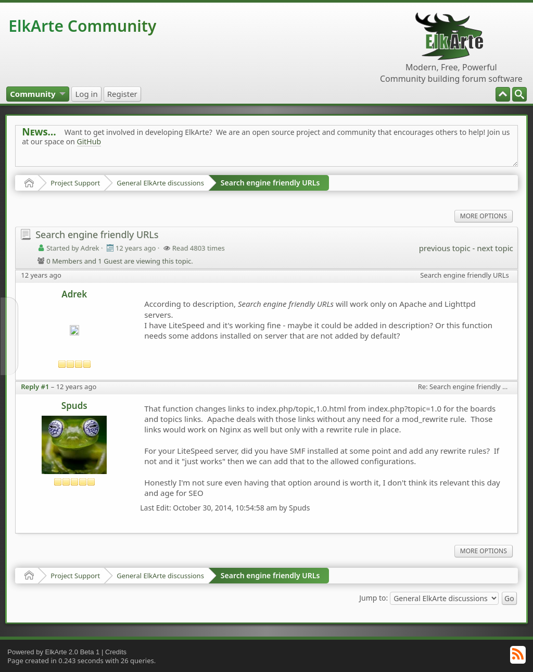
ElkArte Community (82, 25)
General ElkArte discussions (160, 183)
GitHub (89, 141)
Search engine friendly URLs (270, 183)
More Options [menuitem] (483, 215)
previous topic (445, 248)
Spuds (74, 406)
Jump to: (373, 597)
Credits (115, 652)
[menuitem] (519, 94)
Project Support (75, 183)
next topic (495, 248)
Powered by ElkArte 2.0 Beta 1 (53, 652)
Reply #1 (35, 386)
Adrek (74, 294)
